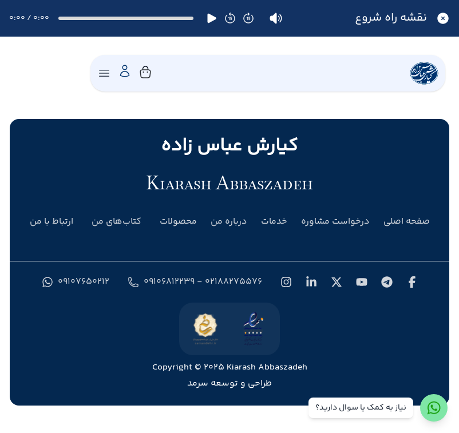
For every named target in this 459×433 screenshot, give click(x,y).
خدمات (274, 221)
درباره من (229, 221)
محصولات (178, 221)
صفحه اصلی (406, 221)
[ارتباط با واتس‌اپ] (434, 408)
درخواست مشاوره (335, 222)
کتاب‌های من (116, 221)
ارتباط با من (51, 221)
